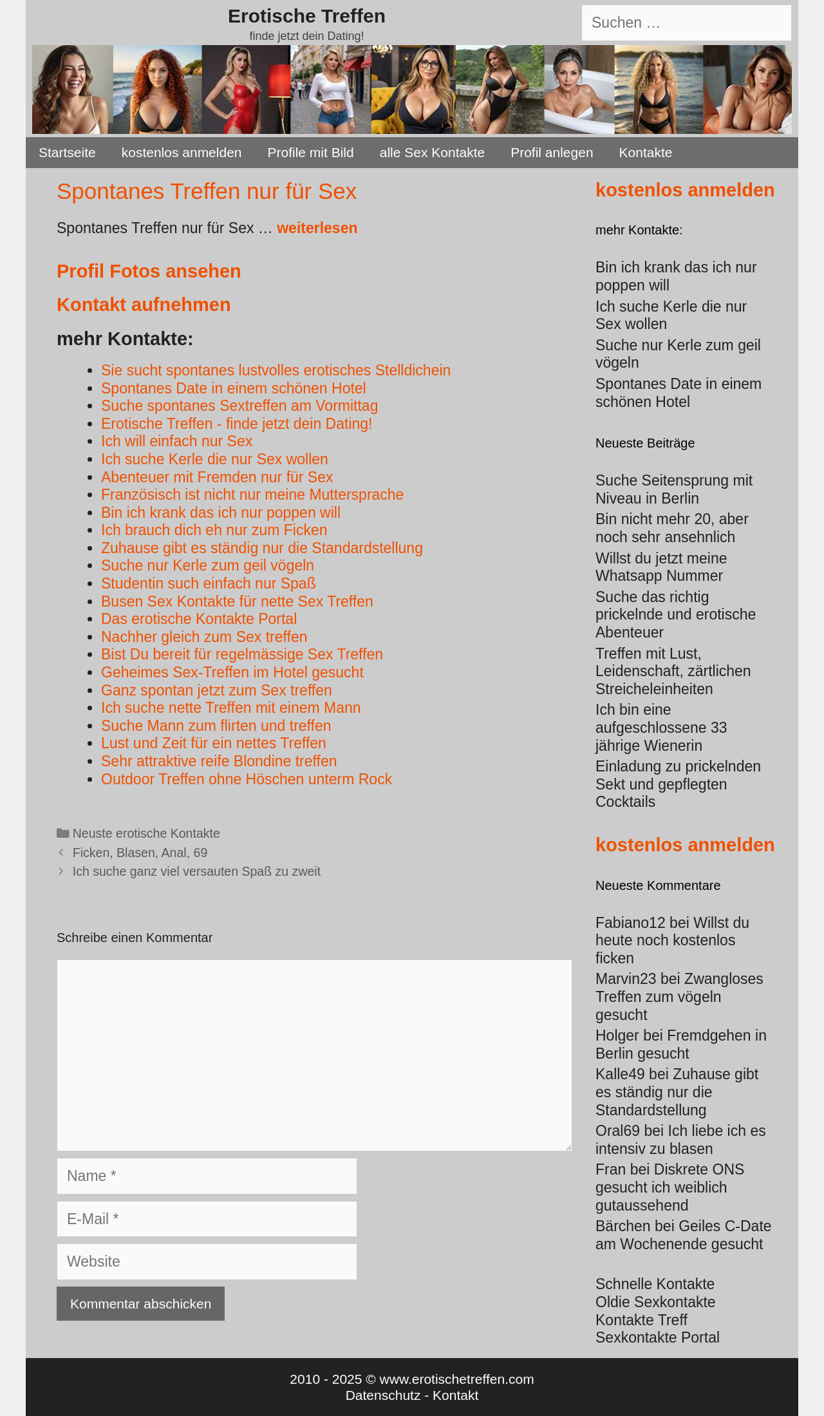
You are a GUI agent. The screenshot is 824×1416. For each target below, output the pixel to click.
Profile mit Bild (311, 152)
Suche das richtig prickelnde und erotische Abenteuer (675, 615)
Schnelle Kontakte (655, 1284)
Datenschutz (383, 1395)
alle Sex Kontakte (432, 152)
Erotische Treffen (307, 15)
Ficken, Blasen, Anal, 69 (140, 852)
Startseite (67, 152)
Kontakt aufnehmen (144, 304)
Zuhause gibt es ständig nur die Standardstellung (676, 1092)
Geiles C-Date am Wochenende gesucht (683, 1235)
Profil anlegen (551, 152)
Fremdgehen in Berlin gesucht (681, 1044)
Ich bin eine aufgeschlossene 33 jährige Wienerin (661, 727)
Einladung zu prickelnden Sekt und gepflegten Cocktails (678, 784)
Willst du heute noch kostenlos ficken (672, 940)
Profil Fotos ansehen (149, 271)
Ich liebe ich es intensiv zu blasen (680, 1139)
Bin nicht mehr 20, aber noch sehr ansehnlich (672, 528)
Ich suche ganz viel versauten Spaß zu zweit (197, 871)
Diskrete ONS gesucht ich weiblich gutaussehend (669, 1187)
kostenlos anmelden (182, 152)
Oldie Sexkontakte (655, 1302)
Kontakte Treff (641, 1320)
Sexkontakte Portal (657, 1337)
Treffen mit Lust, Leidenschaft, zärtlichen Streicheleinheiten (673, 671)
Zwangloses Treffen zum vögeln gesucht (679, 996)
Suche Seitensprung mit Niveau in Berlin (674, 489)
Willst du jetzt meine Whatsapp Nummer (661, 567)
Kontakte (646, 152)
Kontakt (455, 1395)
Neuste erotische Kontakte (146, 833)
